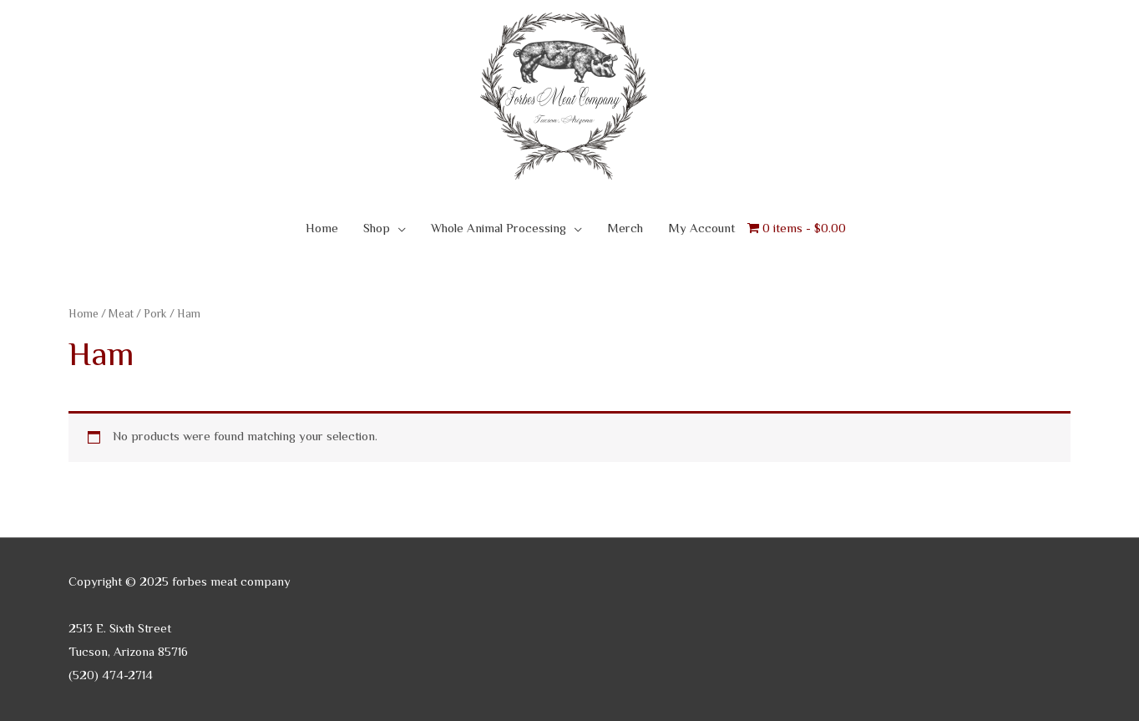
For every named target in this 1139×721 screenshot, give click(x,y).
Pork (155, 315)
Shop (376, 229)
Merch (625, 229)
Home (322, 229)
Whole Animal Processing (498, 229)
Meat (121, 315)
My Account (701, 229)
